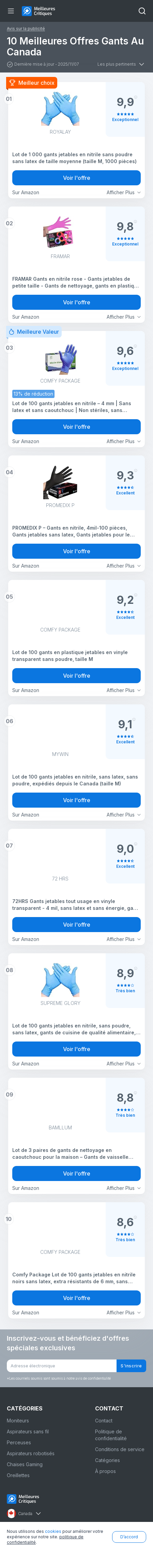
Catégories (107, 1460)
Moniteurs (18, 1420)
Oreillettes (18, 1475)
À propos (105, 1471)
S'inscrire (131, 1365)
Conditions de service (119, 1449)
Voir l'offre (76, 177)
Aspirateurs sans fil (28, 1431)
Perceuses (19, 1442)
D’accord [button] (129, 1536)
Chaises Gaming (25, 1464)
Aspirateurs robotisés (31, 1453)
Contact (103, 1420)
